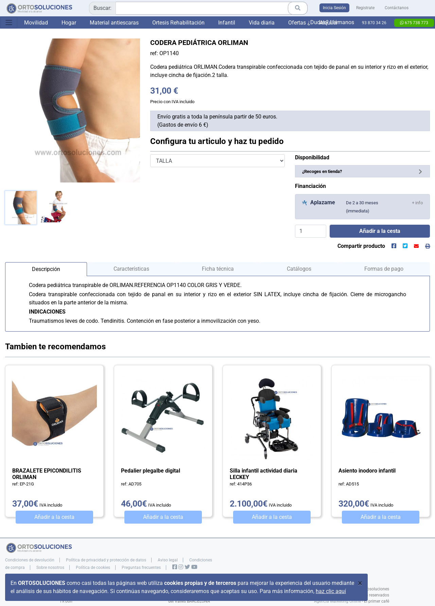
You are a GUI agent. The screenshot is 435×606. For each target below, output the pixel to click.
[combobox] (198, 8)
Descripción (46, 269)
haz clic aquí (331, 591)
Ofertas (297, 22)
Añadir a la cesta (54, 517)
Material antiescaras (114, 22)
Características (131, 269)
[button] (417, 202)
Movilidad (36, 22)
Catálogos (299, 269)
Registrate (365, 7)
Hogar (69, 22)
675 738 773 (414, 22)
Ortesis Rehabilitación (178, 22)
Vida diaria (262, 22)
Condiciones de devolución (29, 560)
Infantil (226, 22)
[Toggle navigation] (8, 22)
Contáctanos (396, 7)
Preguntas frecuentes (141, 567)
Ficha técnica (218, 269)
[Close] (360, 583)
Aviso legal (168, 560)
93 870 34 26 (374, 22)
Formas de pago (383, 269)
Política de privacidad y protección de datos (106, 560)
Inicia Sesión (334, 7)
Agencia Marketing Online (337, 601)
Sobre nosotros (50, 567)
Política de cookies (93, 567)
